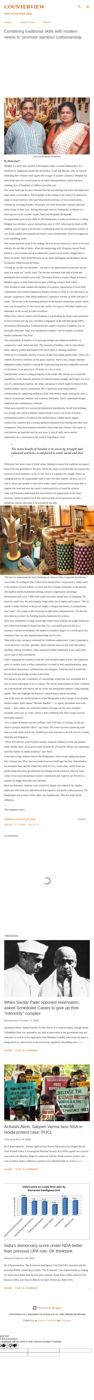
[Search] (79, 6)
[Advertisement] (47, 67)
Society (33, 824)
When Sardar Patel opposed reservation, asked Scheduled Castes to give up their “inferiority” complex (42, 1008)
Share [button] (82, 819)
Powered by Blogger (47, 1307)
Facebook (51, 1320)
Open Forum (27, 22)
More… (47, 22)
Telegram (66, 1320)
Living (22, 824)
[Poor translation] (12, 1346)
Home (7, 22)
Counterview (24, 7)
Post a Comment (26, 1050)
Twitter (41, 1320)
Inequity (10, 824)
